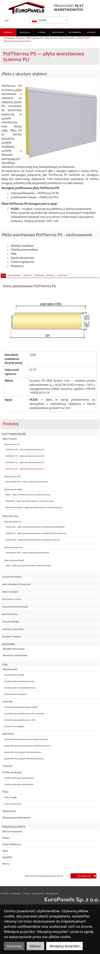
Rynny (6, 863)
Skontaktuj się (86, 876)
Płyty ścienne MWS (13, 489)
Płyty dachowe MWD (14, 560)
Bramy (6, 837)
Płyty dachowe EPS (13, 547)
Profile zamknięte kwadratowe (19, 778)
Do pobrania (75, 32)
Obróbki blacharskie (14, 648)
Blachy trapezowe (12, 831)
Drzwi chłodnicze (12, 844)
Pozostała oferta (14, 826)
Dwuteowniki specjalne (15, 694)
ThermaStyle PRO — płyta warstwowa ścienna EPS (27, 482)
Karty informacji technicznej (16, 584)
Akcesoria (8, 644)
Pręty (5, 791)
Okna (5, 850)
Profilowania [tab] (39, 275)
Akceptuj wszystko (64, 946)
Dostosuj (14, 946)
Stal (5, 664)
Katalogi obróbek (10, 622)
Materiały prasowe (11, 637)
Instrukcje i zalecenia (12, 629)
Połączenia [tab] (27, 275)
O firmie (41, 32)
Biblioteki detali (10, 614)
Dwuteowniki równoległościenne (20, 687)
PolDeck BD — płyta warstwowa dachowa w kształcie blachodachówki (35, 527)
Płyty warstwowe (35, 38)
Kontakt (91, 32)
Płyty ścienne (51, 38)
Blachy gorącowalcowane (16, 817)
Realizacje (25, 32)
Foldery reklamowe (12, 577)
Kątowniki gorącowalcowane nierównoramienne (27, 745)
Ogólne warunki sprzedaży (15, 607)
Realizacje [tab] (51, 275)
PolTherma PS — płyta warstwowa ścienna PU (25, 469)
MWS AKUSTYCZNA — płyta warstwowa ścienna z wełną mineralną (34, 507)
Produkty (8, 32)
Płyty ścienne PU (66, 38)
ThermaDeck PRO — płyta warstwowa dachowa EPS (27, 553)
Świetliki (7, 857)
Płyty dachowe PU (12, 521)
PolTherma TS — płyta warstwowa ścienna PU (25, 456)
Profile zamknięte (12, 772)
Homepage (9, 38)
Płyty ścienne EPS (12, 476)
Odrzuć (35, 946)
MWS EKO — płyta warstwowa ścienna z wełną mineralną (30, 501)
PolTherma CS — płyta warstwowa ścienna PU (25, 462)
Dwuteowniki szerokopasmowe (19, 681)
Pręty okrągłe (10, 797)
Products (20, 38)
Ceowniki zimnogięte (14, 726)
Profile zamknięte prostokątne (19, 784)
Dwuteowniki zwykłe (14, 674)
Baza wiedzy (58, 32)
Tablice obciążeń (10, 592)
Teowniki (8, 765)
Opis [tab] (3, 275)
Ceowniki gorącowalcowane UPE (19, 720)
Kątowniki (8, 733)
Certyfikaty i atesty (12, 599)
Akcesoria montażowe (15, 655)
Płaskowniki (9, 811)
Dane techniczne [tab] (14, 275)
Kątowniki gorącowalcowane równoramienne (26, 739)
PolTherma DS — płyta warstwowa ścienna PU (25, 449)
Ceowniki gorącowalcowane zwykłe (21, 707)
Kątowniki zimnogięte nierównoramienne (24, 758)
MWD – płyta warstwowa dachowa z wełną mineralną (28, 565)
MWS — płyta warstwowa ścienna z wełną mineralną (28, 495)
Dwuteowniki (10, 669)
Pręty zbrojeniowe (12, 803)
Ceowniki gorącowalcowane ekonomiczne (24, 713)
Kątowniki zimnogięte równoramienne (22, 752)
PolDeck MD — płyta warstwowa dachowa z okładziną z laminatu (33, 540)
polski (39, 20)
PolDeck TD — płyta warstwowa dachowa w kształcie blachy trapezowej (36, 533)
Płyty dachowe (11, 516)
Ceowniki (8, 701)
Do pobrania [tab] (62, 275)
